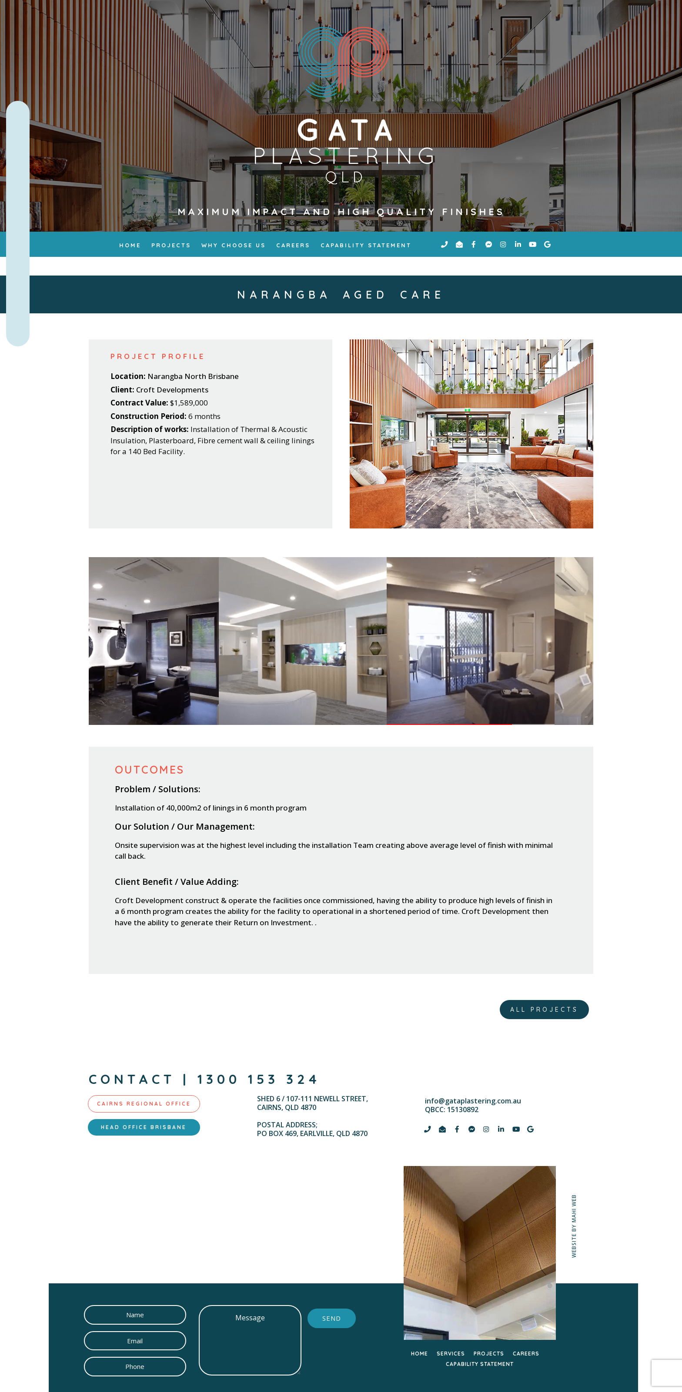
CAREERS (526, 1353)
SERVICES (451, 1353)
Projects (171, 245)
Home (130, 245)
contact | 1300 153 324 (205, 1079)
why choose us (233, 245)
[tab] (144, 1104)
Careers (293, 245)
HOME (419, 1353)
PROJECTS (489, 1353)
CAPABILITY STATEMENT (480, 1364)
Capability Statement (366, 245)
